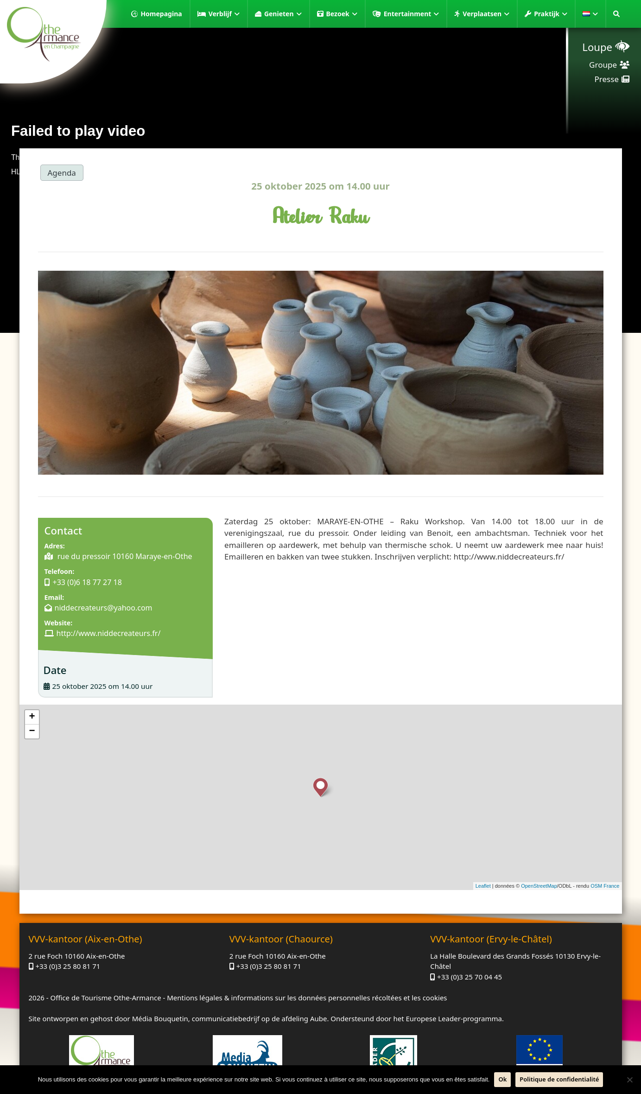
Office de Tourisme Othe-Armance (105, 997)
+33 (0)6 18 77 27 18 (87, 582)
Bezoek (341, 14)
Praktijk (550, 14)
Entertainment (411, 14)
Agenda (62, 172)
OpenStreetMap (539, 886)
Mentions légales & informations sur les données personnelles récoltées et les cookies (307, 997)
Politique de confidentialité (559, 1079)
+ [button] (32, 717)
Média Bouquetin (160, 1018)
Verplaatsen (486, 14)
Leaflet (483, 886)
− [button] (32, 731)
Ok (502, 1079)
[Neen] (629, 1079)
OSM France (604, 886)
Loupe (597, 47)
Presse (607, 79)
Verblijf (224, 14)
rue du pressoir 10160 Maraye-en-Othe (124, 556)
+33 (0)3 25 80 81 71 (67, 966)
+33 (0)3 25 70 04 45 (469, 976)
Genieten (283, 14)
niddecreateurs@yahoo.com (103, 608)
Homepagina (161, 13)
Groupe (603, 64)
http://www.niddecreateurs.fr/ (109, 633)
